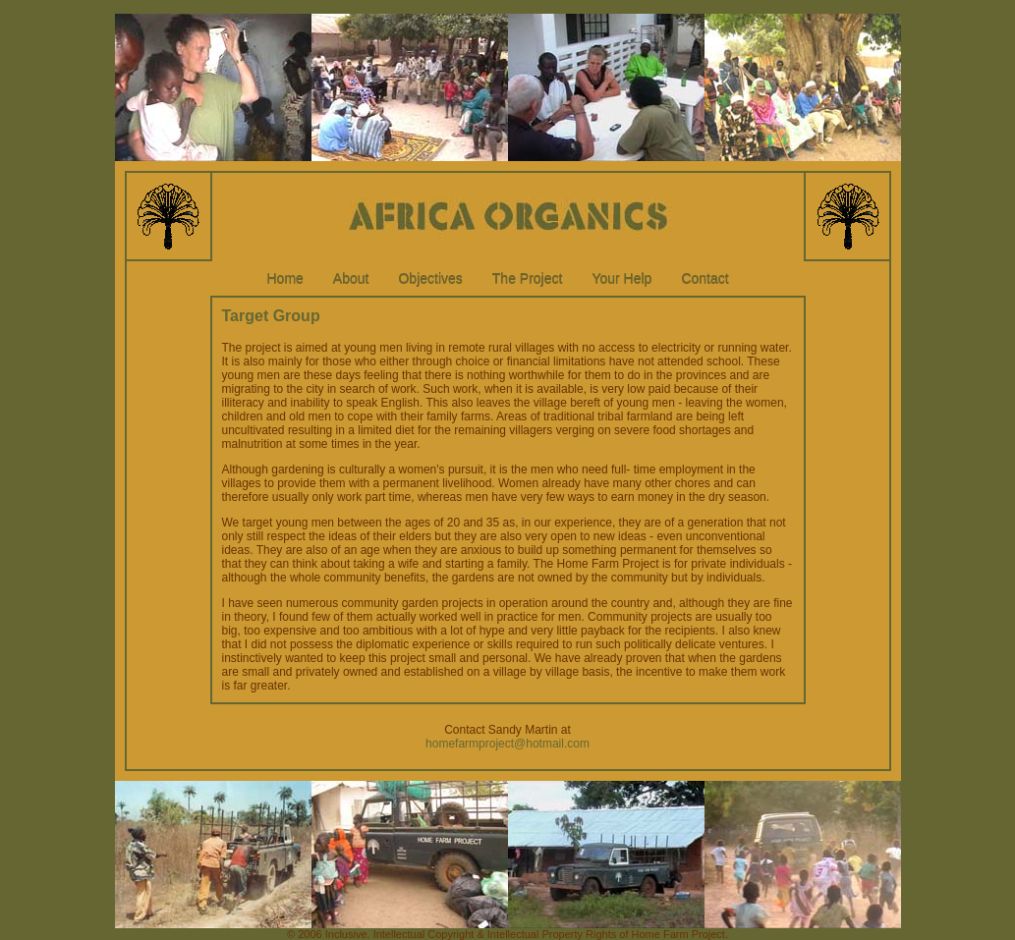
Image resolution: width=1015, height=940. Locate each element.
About (351, 278)
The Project (527, 278)
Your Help (621, 278)
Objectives (430, 278)
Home (285, 278)
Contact (704, 278)
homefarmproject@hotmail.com (507, 743)
